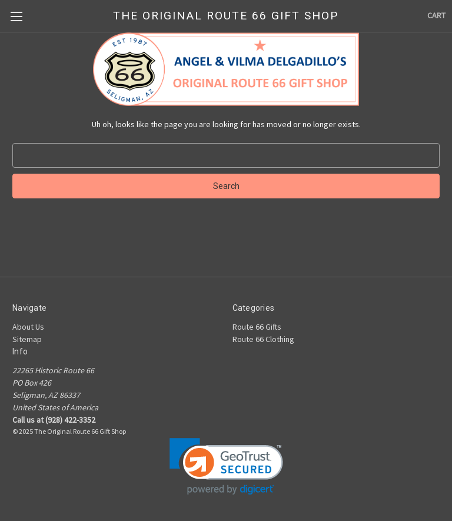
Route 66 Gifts (256, 326)
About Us (28, 326)
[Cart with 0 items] (436, 15)
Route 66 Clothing (263, 339)
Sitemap (27, 339)
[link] (226, 466)
